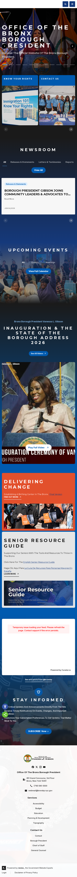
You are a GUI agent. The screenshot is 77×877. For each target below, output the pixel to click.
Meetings (50, 262)
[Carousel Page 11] (72, 64)
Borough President (38, 841)
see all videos (38, 353)
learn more (11, 574)
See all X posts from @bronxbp (38, 679)
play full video (38, 447)
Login (4, 872)
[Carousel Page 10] (65, 64)
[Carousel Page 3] (18, 64)
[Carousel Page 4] (25, 64)
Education (38, 813)
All (4, 162)
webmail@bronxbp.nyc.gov (38, 790)
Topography (38, 823)
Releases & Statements (22, 162)
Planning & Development (38, 818)
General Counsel (38, 850)
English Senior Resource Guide (39, 562)
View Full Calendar (39, 271)
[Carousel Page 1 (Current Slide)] (4, 64)
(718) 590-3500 (38, 786)
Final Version (55, 494)
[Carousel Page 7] (45, 64)
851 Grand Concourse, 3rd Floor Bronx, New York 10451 (38, 779)
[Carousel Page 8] (52, 64)
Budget (38, 808)
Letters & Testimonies (50, 162)
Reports (69, 162)
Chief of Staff (38, 845)
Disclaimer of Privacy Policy (26, 872)
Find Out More (12, 497)
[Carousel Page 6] (38, 64)
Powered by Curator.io (61, 670)
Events (35, 262)
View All (38, 170)
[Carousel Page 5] (31, 64)
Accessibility (38, 804)
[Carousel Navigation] (38, 129)
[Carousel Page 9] (58, 64)
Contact (38, 836)
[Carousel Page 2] (11, 64)
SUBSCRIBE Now (38, 731)
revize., (21, 868)
